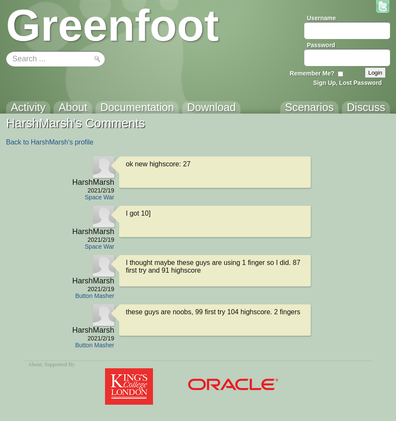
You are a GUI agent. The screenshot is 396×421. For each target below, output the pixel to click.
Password (321, 45)
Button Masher (94, 295)
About (35, 364)
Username (321, 18)
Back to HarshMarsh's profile (49, 142)
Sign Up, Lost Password (347, 82)
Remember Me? (312, 73)
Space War (99, 197)
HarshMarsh (93, 182)
